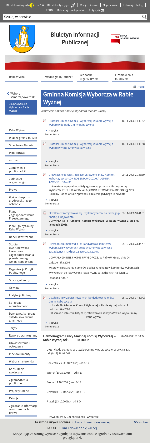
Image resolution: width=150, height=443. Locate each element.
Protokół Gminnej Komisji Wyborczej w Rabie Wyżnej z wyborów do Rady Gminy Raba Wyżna (81, 123)
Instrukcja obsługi (133, 5)
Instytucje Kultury (20, 295)
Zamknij (141, 422)
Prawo (13, 190)
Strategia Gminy (19, 280)
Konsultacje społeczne (16, 370)
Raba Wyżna (17, 130)
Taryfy (13, 328)
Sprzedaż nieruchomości (18, 304)
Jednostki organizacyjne (18, 180)
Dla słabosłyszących (61, 5)
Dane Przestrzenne (21, 237)
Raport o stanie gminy (23, 335)
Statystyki (96, 10)
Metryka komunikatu (52, 286)
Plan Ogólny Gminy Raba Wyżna (21, 227)
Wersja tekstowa (89, 5)
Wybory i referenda (21, 361)
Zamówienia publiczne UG (17, 169)
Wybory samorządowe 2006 (21, 95)
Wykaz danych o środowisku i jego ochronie (20, 200)
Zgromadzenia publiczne (18, 381)
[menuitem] (22, 76)
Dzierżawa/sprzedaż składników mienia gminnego (22, 317)
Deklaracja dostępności (70, 10)
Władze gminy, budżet (23, 138)
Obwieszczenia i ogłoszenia (19, 344)
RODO (49, 10)
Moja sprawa (17, 153)
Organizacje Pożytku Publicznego (22, 271)
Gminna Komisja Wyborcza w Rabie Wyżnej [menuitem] (19, 107)
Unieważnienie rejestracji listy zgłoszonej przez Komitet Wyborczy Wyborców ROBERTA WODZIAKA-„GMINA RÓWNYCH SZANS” (81, 178)
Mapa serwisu (110, 5)
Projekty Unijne (19, 391)
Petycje (13, 398)
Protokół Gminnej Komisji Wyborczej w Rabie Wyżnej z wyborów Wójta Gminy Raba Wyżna (81, 146)
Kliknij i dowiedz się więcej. (91, 422)
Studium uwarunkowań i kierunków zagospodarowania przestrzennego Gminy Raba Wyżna (21, 253)
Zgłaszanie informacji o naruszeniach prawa (23, 409)
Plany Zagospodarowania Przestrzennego (21, 215)
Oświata (14, 288)
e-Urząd (14, 160)
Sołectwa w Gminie (21, 145)
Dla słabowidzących (20, 5)
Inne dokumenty (19, 354)
